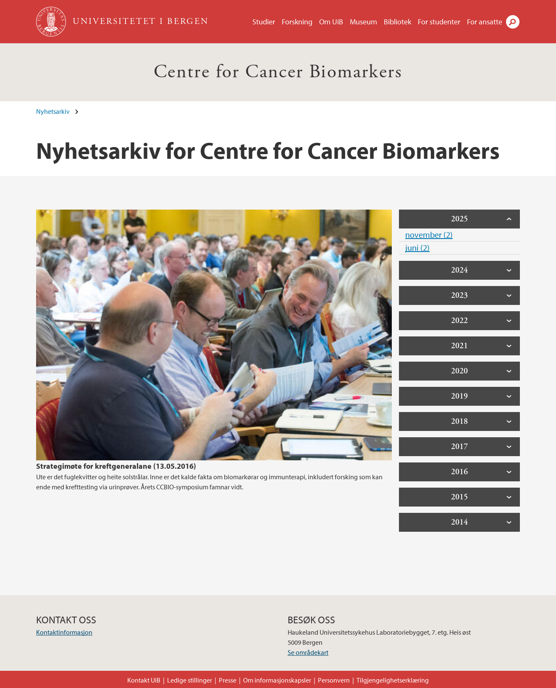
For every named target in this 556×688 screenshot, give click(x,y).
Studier (263, 21)
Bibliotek (397, 21)
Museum (363, 21)
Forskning (297, 21)
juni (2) (417, 247)
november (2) (429, 234)
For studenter (439, 21)
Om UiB (331, 21)
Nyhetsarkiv (53, 111)
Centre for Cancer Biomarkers (278, 72)
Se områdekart (308, 652)
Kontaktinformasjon (64, 632)
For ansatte (484, 21)
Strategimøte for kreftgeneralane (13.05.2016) (116, 466)
